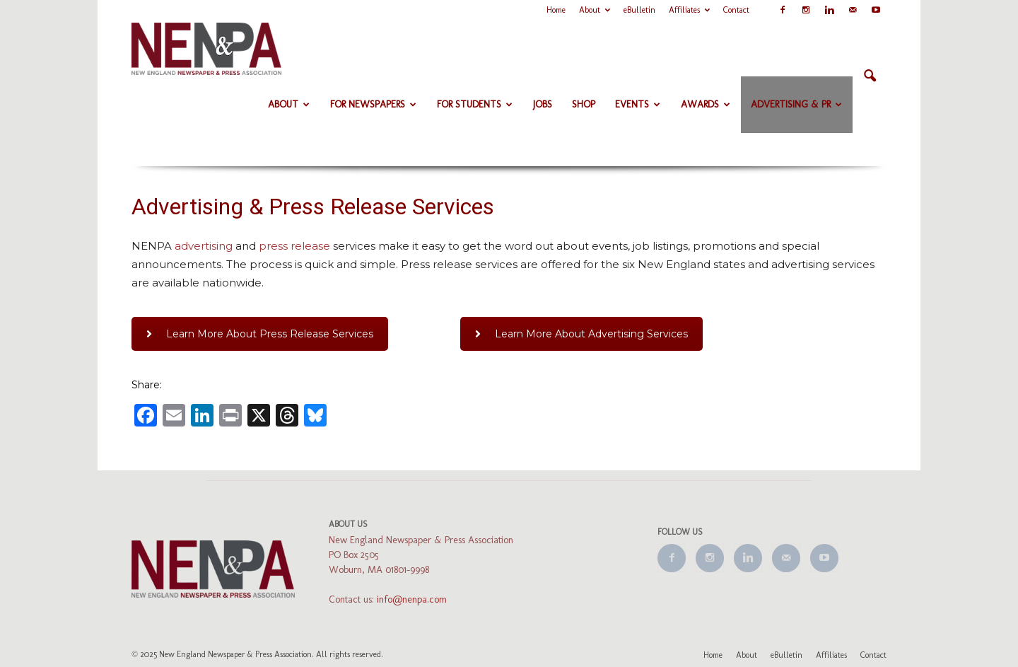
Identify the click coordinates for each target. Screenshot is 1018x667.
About (594, 10)
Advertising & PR (796, 104)
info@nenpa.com (412, 599)
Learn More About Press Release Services (259, 333)
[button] (870, 76)
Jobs (542, 104)
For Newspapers (373, 104)
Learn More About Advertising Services (581, 333)
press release (294, 246)
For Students (475, 104)
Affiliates (689, 10)
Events (637, 104)
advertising (204, 246)
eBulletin (639, 10)
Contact (736, 10)
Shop (583, 104)
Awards (705, 104)
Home (556, 10)
